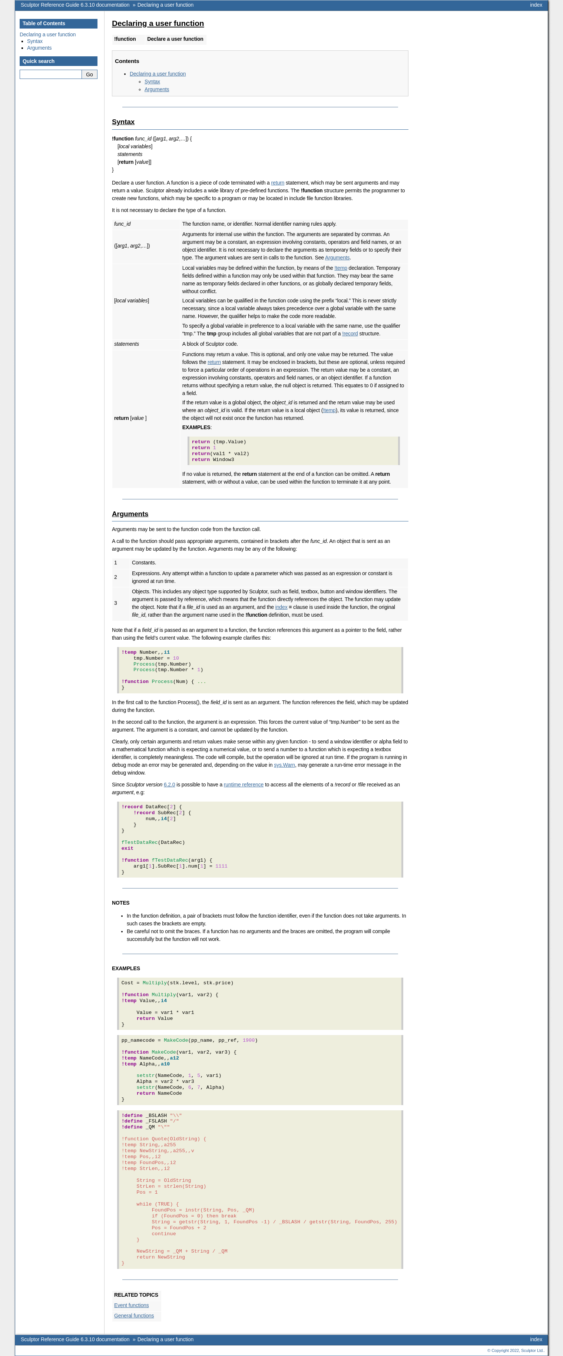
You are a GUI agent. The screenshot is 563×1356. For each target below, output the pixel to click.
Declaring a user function (165, 5)
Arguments (157, 89)
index (536, 5)
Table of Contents (44, 23)
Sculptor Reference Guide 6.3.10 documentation (75, 5)
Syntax (152, 81)
